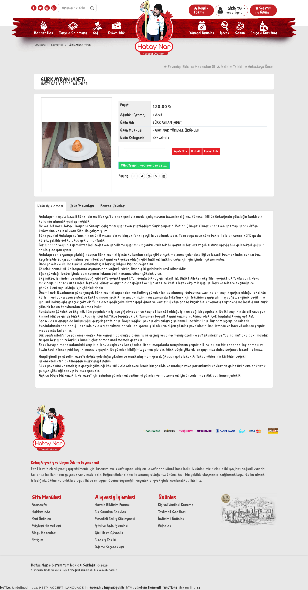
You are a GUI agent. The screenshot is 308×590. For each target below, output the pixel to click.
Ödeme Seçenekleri (109, 547)
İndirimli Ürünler (171, 518)
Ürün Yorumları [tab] (81, 206)
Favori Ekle (211, 151)
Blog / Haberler (44, 532)
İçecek (225, 28)
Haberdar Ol (203, 66)
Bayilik (201, 10)
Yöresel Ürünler (201, 28)
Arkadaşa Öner (258, 66)
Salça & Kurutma (264, 28)
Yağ (97, 28)
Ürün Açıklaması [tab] (50, 206)
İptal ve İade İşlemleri (111, 526)
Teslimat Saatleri (172, 512)
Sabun (240, 28)
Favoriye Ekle (176, 66)
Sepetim (263, 10)
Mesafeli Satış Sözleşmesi (115, 518)
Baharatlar (43, 28)
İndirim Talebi (229, 66)
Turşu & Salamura (73, 28)
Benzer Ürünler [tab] (112, 206)
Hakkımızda (41, 512)
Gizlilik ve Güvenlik (109, 532)
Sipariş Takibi (105, 540)
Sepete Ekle (180, 151)
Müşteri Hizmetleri (46, 526)
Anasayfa (39, 504)
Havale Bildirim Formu (112, 504)
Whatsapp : (144, 165)
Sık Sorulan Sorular (110, 512)
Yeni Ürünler (41, 518)
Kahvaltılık (116, 28)
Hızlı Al (195, 151)
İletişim (37, 540)
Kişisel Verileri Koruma (176, 504)
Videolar (164, 526)
